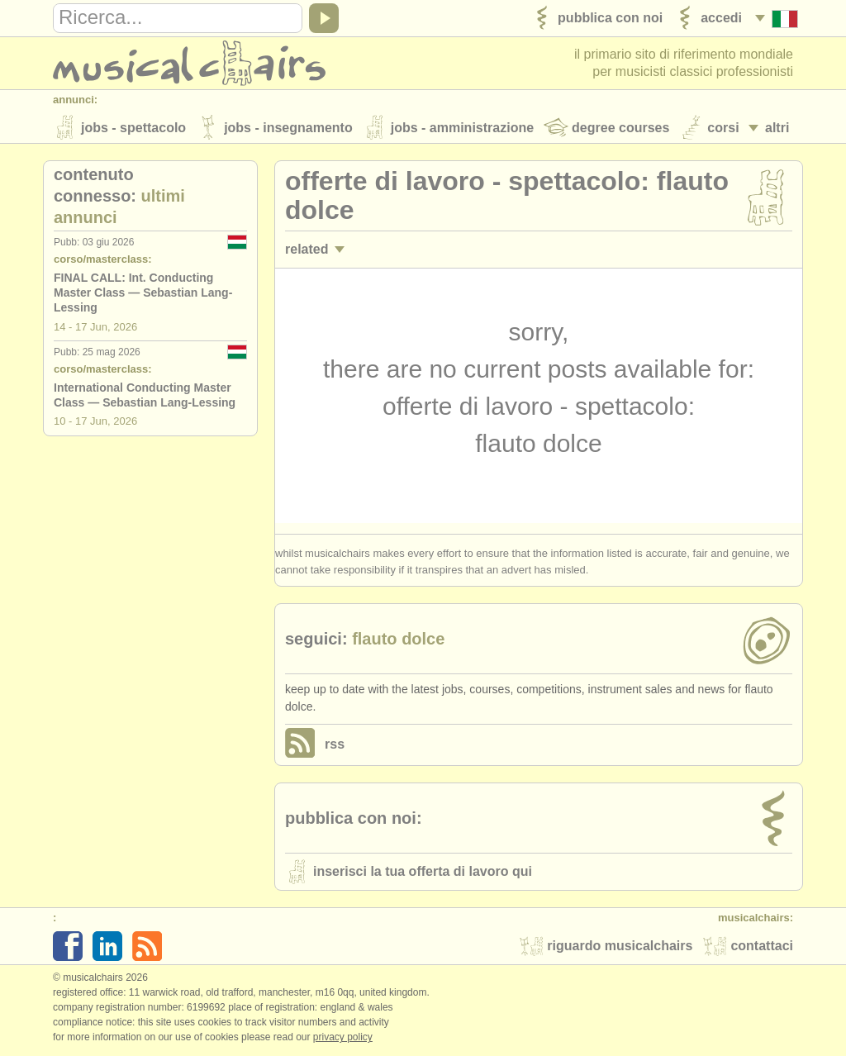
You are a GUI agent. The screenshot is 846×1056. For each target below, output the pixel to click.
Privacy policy (343, 1038)
